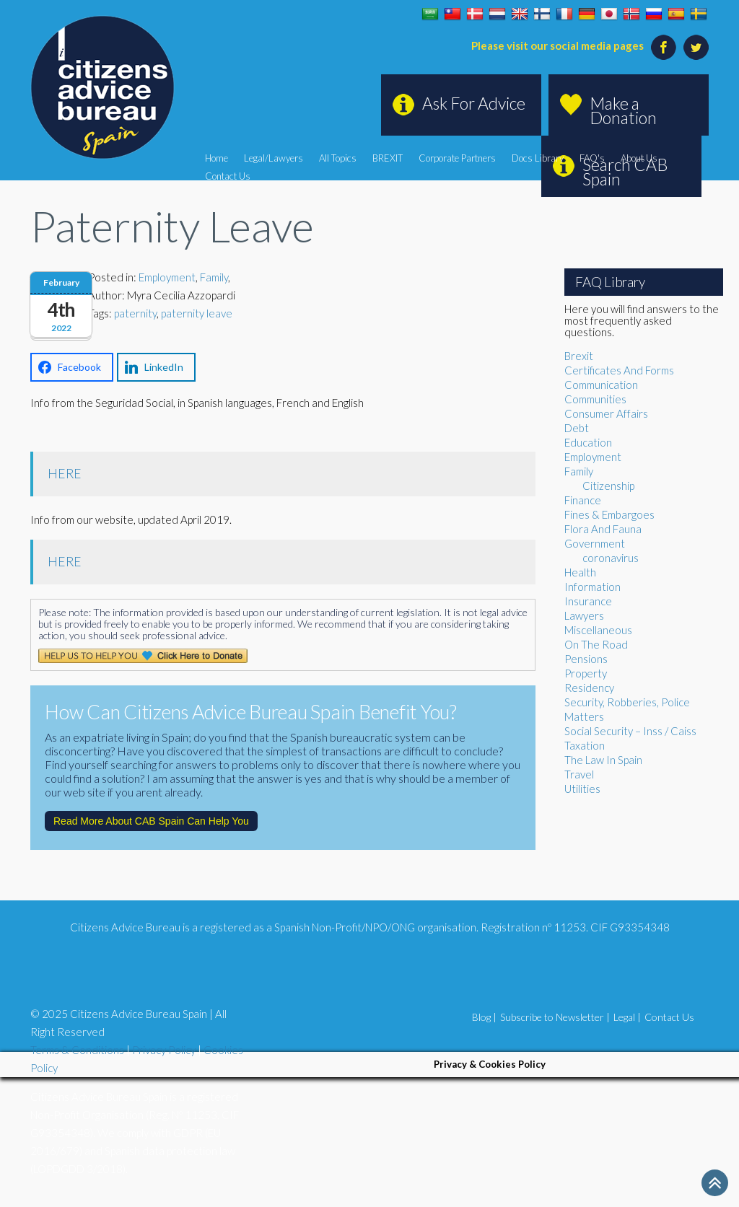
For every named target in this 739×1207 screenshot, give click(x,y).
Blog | (484, 1017)
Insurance (588, 600)
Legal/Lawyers (273, 158)
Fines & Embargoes (609, 514)
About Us (639, 158)
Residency (589, 687)
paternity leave (196, 313)
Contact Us (227, 176)
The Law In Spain (603, 759)
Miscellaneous (598, 629)
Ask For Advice (473, 103)
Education (588, 442)
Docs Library (538, 158)
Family (214, 277)
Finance (582, 499)
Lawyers (584, 615)
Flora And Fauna (603, 528)
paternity (135, 313)
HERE (65, 473)
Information (592, 586)
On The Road (596, 644)
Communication (601, 384)
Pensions (586, 658)
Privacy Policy (164, 1049)
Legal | (627, 1017)
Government (594, 543)
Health (580, 572)
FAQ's (592, 158)
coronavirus (610, 557)
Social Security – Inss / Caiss (630, 730)
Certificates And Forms (619, 370)
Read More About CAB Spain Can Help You (151, 821)
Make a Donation (623, 110)
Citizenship (608, 485)
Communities (595, 398)
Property (585, 673)
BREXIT (387, 158)
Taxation (584, 745)
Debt (576, 427)
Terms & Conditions (77, 1049)
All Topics (338, 158)
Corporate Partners (457, 158)
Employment (167, 277)
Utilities (582, 788)
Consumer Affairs (606, 413)
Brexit (578, 355)
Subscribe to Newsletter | (555, 1017)
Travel (579, 774)
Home (216, 158)
